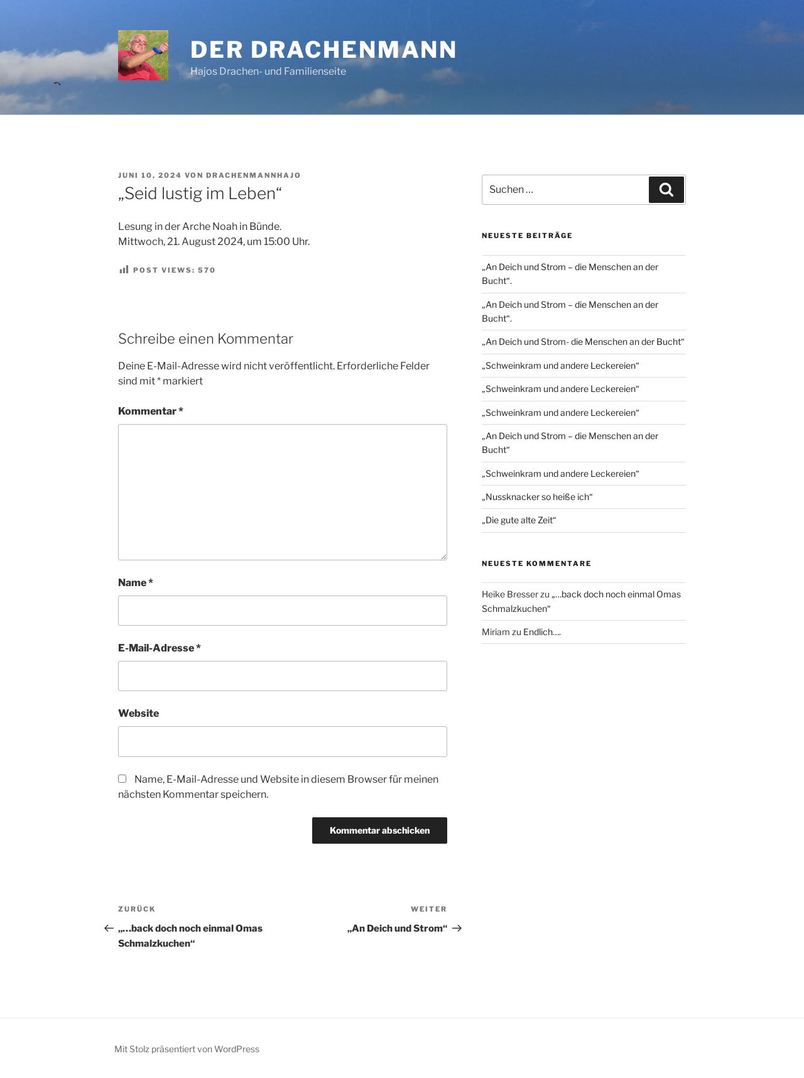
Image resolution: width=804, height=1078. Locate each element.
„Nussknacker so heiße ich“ (537, 496)
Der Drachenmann (324, 49)
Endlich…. (542, 631)
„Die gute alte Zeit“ (519, 519)
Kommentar (150, 411)
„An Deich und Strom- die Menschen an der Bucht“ (583, 341)
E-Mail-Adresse (159, 648)
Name (135, 583)
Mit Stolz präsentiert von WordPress (186, 1048)
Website (138, 713)
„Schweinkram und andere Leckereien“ (560, 365)
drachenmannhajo (254, 175)
